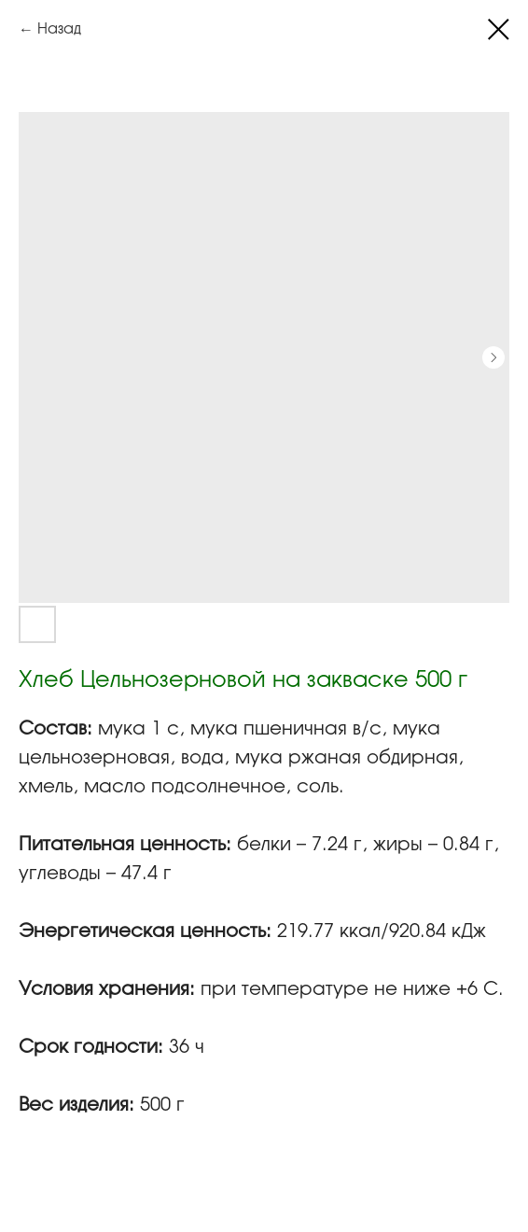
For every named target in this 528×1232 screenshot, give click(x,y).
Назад (59, 29)
